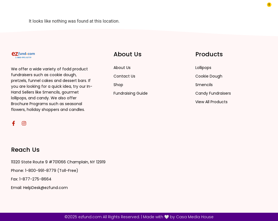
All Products (114, 9)
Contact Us (194, 9)
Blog (169, 9)
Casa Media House (195, 217)
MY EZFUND (224, 9)
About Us (148, 9)
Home (85, 9)
